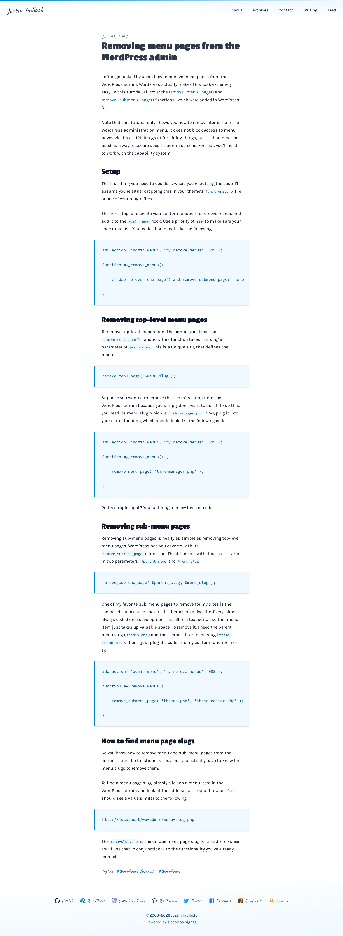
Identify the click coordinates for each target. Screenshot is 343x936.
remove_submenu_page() (128, 99)
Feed (332, 10)
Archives (260, 10)
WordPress (169, 860)
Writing (310, 10)
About (236, 10)
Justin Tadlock (25, 10)
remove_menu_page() (191, 92)
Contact (286, 10)
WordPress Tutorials (135, 860)
